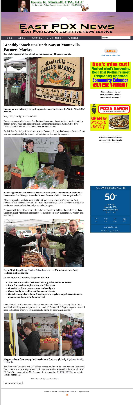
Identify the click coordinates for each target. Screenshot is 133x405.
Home (9, 37)
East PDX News (69, 391)
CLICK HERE (64, 372)
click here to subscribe (110, 51)
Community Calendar (47, 37)
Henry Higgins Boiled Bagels (34, 270)
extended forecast (110, 227)
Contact (74, 37)
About (22, 37)
